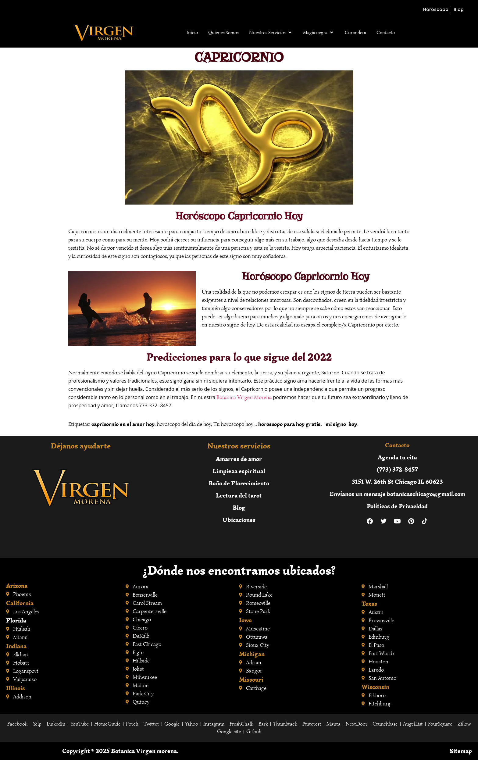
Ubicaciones (239, 520)
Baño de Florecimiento (239, 483)
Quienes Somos (223, 33)
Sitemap (461, 751)
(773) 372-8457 (397, 469)
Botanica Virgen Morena (244, 397)
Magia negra (318, 33)
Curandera (355, 33)
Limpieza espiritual (238, 471)
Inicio (192, 33)
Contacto (385, 33)
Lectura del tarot (239, 495)
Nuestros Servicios (271, 33)
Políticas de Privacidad (397, 506)
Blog (239, 507)
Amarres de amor (239, 459)
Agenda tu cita (397, 457)
